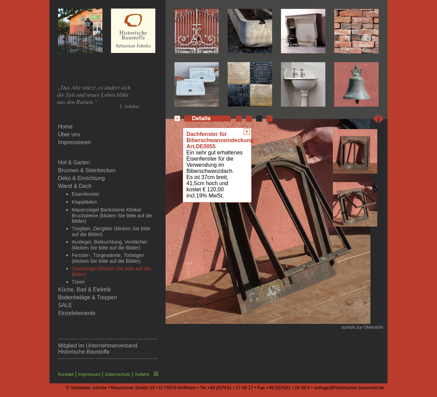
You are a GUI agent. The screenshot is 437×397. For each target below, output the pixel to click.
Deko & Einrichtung (81, 178)
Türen (78, 282)
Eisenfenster (85, 194)
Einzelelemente (76, 313)
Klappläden (84, 202)
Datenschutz (117, 374)
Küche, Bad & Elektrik (84, 289)
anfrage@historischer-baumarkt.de (349, 387)
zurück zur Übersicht (362, 327)
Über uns (69, 134)
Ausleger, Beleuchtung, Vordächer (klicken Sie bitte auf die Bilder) (109, 244)
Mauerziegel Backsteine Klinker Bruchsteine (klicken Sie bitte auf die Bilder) (112, 215)
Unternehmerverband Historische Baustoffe (97, 349)
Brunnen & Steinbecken (86, 170)
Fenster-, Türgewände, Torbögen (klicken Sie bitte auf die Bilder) (108, 258)
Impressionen (74, 142)
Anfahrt (142, 374)
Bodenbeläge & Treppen (87, 297)
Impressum (89, 374)
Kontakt (65, 374)
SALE (65, 305)
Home (65, 126)
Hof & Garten (74, 162)
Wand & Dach (74, 186)
